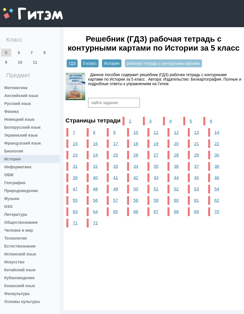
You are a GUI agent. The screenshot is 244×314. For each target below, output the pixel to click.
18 (135, 143)
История (12, 159)
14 (216, 132)
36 (176, 166)
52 (176, 188)
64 (95, 211)
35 (156, 166)
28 (176, 154)
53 (196, 188)
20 (176, 143)
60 (176, 200)
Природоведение (21, 190)
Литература (15, 214)
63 (75, 211)
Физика (11, 111)
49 (115, 188)
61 (196, 200)
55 (75, 200)
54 (216, 188)
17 (115, 143)
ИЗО (8, 206)
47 (75, 188)
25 (115, 154)
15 (75, 143)
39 (75, 177)
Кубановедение (19, 278)
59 (156, 200)
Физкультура (17, 293)
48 (95, 188)
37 (196, 166)
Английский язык (21, 95)
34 (135, 166)
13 (196, 132)
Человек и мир (18, 230)
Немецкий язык (19, 119)
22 (216, 143)
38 (216, 166)
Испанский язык (20, 254)
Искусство (14, 262)
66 (135, 211)
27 (156, 154)
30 (216, 154)
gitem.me (17, 10)
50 (135, 188)
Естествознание (20, 246)
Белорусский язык (22, 127)
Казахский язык (19, 285)
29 (196, 154)
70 (216, 211)
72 (95, 222)
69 (196, 211)
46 (216, 177)
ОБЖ (9, 175)
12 (176, 132)
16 (95, 143)
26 (135, 154)
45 (196, 177)
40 (95, 177)
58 (135, 200)
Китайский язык (19, 270)
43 (156, 177)
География (14, 182)
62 (216, 200)
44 (176, 177)
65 (115, 211)
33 (115, 166)
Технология (15, 238)
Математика (15, 87)
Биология (13, 151)
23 (75, 154)
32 (95, 166)
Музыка (11, 198)
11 (35, 62)
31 (75, 166)
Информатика (17, 167)
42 (135, 177)
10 (20, 62)
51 (156, 188)
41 (115, 177)
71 (75, 222)
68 (176, 211)
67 (156, 211)
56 (95, 200)
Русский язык (17, 103)
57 (115, 200)
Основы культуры (22, 301)
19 (156, 143)
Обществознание (21, 222)
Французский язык (22, 143)
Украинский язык (21, 135)
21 (196, 143)
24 (95, 154)
